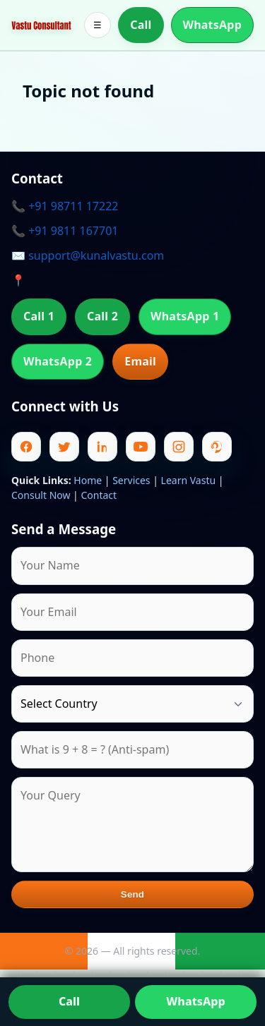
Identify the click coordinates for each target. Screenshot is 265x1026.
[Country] (132, 704)
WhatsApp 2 (57, 361)
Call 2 (102, 316)
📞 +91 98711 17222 (64, 206)
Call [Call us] (69, 1001)
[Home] (41, 25)
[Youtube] (140, 446)
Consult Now (40, 495)
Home (87, 480)
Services (131, 480)
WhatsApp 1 (185, 316)
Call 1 (38, 316)
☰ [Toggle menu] (97, 25)
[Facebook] (26, 446)
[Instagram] (179, 446)
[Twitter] (64, 446)
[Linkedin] (102, 446)
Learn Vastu (188, 480)
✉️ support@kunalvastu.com (87, 255)
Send (132, 894)
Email (140, 361)
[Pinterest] (217, 446)
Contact (99, 495)
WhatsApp (212, 24)
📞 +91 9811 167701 (64, 231)
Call (140, 24)
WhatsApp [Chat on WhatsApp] (195, 1001)
